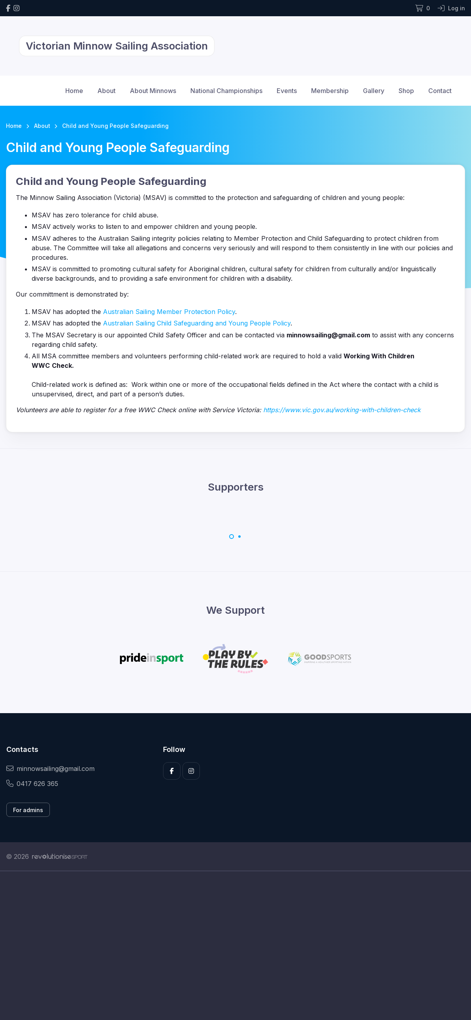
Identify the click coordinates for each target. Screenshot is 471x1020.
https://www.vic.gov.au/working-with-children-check (342, 410)
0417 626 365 (32, 784)
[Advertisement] (235, 945)
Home (74, 91)
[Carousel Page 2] (239, 536)
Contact (440, 91)
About (106, 91)
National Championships (226, 91)
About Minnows (153, 91)
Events (287, 91)
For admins (28, 810)
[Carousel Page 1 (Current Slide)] (231, 536)
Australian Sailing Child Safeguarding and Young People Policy (197, 323)
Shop (406, 91)
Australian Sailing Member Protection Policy (169, 312)
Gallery (373, 91)
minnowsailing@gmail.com (50, 769)
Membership (330, 91)
